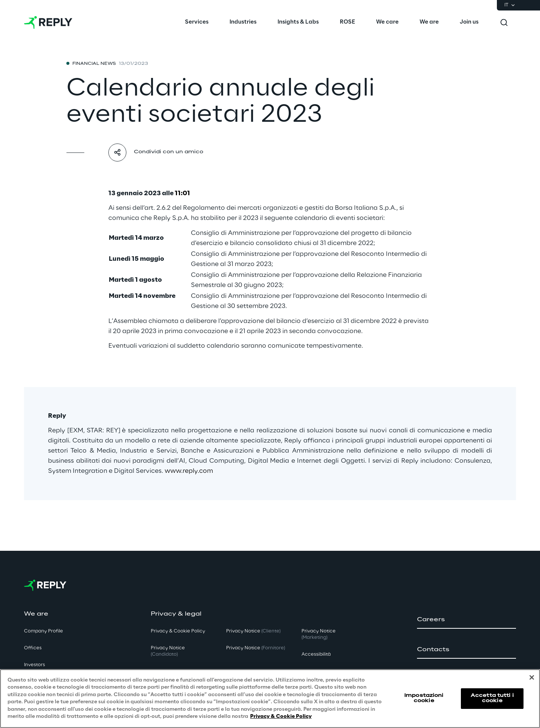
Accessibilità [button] (316, 654)
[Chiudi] (532, 677)
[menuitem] (196, 22)
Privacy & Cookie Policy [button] (178, 631)
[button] (466, 620)
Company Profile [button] (43, 631)
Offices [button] (33, 648)
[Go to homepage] (48, 22)
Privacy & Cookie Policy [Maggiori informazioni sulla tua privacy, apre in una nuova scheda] (281, 716)
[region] (270, 698)
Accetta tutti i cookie (492, 698)
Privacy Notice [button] (168, 651)
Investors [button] (34, 664)
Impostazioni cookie (423, 698)
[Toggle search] (504, 22)
